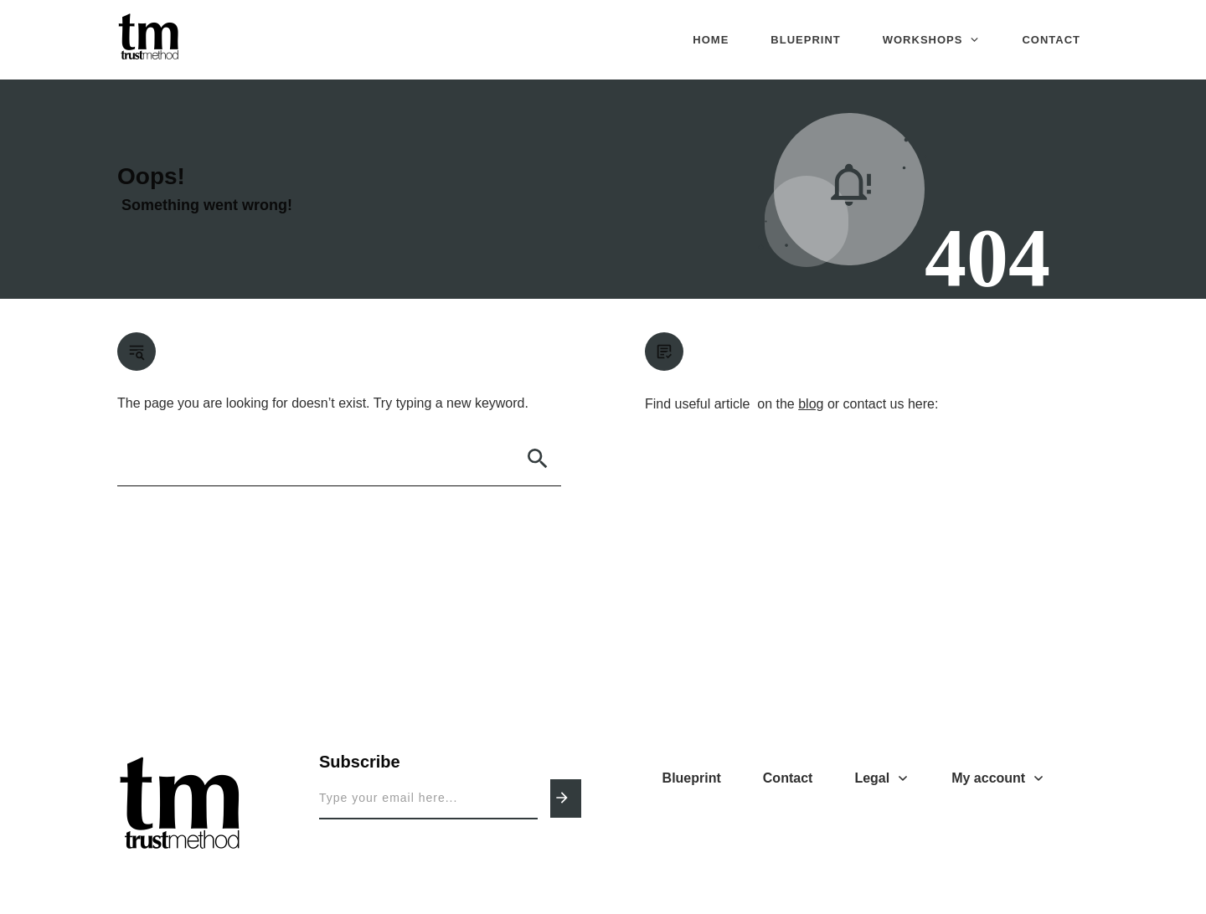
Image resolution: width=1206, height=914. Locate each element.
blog (810, 404)
